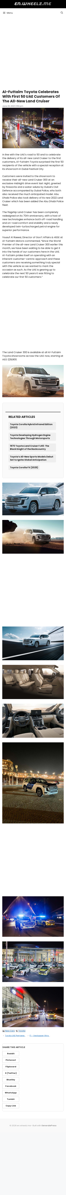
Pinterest (11, 1060)
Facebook (10, 1086)
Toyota (22, 1030)
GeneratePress (48, 1125)
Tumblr (11, 1099)
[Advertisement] (33, 52)
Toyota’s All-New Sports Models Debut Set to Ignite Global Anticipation (31, 458)
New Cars (10, 1030)
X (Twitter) (11, 1073)
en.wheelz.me (33, 3)
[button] (62, 12)
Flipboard (10, 1066)
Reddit (11, 1053)
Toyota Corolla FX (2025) (24, 467)
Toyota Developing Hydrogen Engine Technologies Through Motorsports (30, 437)
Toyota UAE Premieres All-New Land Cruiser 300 (26, 1035)
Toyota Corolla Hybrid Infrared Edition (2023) (31, 426)
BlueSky (11, 1079)
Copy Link (11, 1105)
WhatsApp (11, 1092)
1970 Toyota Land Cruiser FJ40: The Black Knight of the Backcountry (29, 447)
